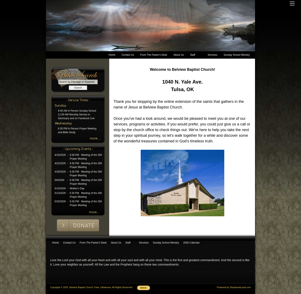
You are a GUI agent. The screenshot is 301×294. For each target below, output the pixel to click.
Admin (143, 287)
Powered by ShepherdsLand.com (234, 287)
